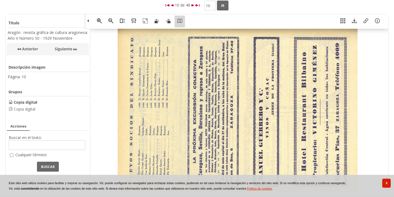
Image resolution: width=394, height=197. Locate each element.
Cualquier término (31, 154)
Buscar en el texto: (25, 137)
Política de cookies (259, 188)
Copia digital (24, 109)
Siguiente (63, 48)
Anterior (29, 48)
